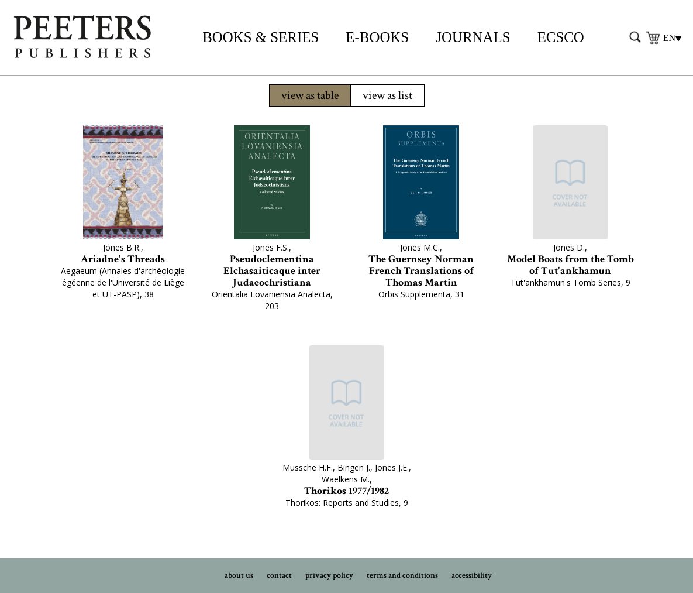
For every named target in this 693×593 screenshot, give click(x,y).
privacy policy (329, 575)
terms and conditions (402, 575)
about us (239, 575)
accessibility (471, 575)
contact (279, 575)
